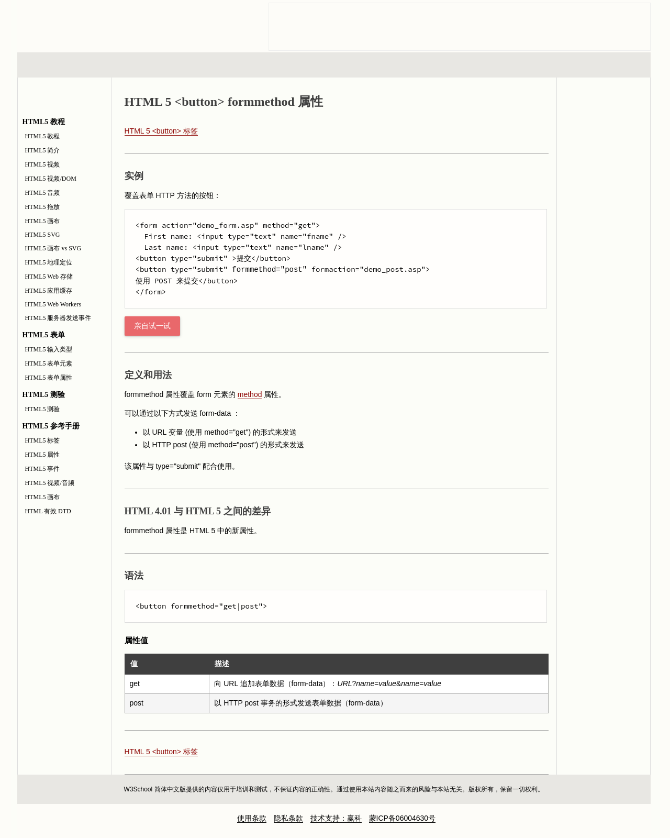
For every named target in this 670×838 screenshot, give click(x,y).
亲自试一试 (152, 326)
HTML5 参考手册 (603, 135)
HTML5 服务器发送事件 (58, 318)
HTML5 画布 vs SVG (53, 248)
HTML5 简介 (42, 150)
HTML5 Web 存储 (49, 276)
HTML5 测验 (42, 409)
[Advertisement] (459, 26)
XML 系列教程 (429, 65)
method (250, 394)
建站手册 (510, 65)
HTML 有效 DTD (48, 511)
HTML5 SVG (42, 234)
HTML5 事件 (42, 468)
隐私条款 (288, 818)
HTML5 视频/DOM (50, 178)
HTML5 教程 (42, 136)
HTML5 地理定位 (49, 262)
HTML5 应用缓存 (49, 290)
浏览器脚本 (154, 65)
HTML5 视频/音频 (49, 483)
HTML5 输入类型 (49, 349)
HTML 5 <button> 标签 (161, 131)
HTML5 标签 (42, 440)
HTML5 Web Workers (53, 304)
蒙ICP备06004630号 (402, 818)
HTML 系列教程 (60, 65)
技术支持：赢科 (336, 818)
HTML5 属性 (42, 454)
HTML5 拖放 (42, 207)
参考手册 (606, 65)
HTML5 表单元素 (49, 363)
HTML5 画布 (42, 221)
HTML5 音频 (42, 192)
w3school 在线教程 (114, 23)
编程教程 (347, 65)
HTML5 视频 (42, 164)
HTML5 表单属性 (49, 377)
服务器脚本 (250, 65)
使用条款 (251, 818)
